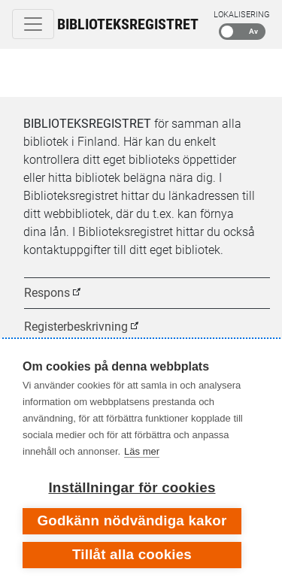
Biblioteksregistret (128, 24)
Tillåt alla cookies (132, 554)
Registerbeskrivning (76, 326)
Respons (47, 293)
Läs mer (141, 451)
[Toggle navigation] (33, 24)
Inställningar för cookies (131, 487)
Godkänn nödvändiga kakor (131, 520)
